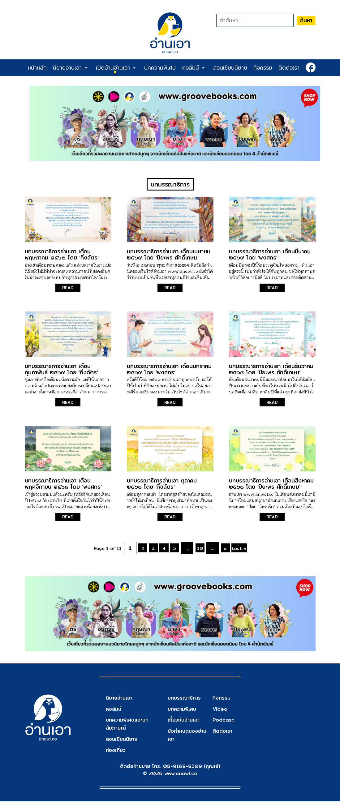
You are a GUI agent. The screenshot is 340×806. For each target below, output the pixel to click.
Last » (252, 551)
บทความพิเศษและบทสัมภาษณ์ (129, 728)
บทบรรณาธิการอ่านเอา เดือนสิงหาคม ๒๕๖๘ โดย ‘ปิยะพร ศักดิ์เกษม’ (271, 487)
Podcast (223, 724)
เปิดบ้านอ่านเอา (116, 67)
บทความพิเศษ (160, 67)
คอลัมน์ (193, 67)
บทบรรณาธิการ (186, 702)
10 (205, 551)
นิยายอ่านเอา (70, 67)
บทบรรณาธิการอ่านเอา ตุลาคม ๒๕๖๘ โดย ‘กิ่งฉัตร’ (162, 487)
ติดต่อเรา (288, 67)
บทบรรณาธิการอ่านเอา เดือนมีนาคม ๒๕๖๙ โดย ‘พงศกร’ (270, 258)
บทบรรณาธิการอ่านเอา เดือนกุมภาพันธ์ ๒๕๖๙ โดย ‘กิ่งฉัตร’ (61, 372)
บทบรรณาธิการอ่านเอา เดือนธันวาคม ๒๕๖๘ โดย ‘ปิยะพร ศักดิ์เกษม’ (271, 372)
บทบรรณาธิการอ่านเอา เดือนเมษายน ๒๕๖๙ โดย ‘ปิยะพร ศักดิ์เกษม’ (168, 258)
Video (219, 713)
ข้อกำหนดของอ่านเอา (188, 739)
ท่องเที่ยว (116, 754)
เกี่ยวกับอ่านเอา (185, 724)
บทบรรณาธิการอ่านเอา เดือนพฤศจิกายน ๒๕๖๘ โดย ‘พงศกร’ (63, 487)
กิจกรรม (262, 67)
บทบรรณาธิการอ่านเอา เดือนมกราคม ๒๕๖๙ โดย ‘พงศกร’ (169, 372)
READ (68, 291)
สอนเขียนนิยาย (230, 67)
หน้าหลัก (37, 67)
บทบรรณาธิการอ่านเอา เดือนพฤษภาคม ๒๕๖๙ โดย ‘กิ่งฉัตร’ (62, 258)
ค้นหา (306, 20)
